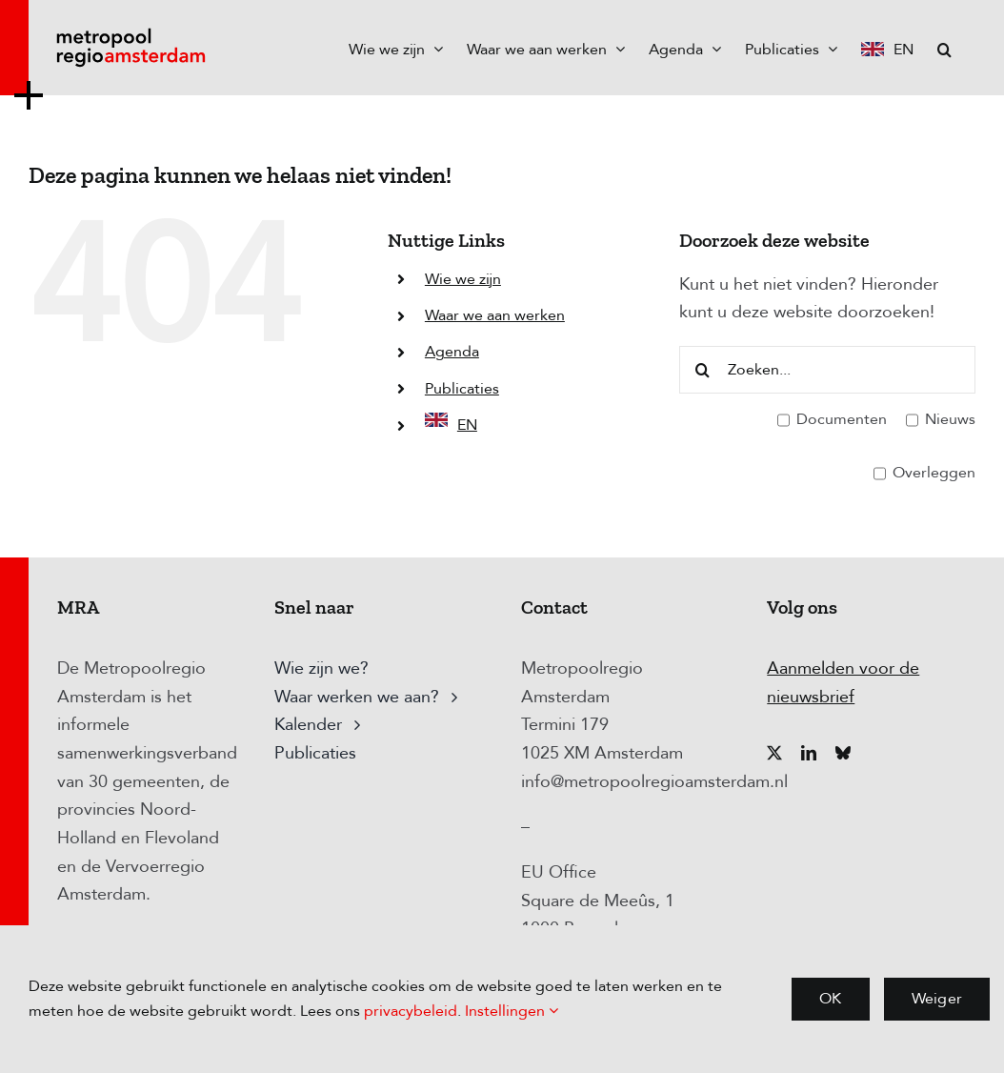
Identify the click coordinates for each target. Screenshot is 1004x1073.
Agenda (452, 351)
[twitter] (774, 752)
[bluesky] (843, 752)
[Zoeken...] (827, 370)
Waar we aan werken (495, 315)
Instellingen (511, 1011)
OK (830, 998)
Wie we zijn (463, 279)
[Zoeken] (703, 370)
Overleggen (924, 473)
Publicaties (462, 388)
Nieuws (940, 420)
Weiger (937, 998)
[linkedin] (808, 752)
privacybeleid (410, 1011)
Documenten (832, 420)
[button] (944, 47)
